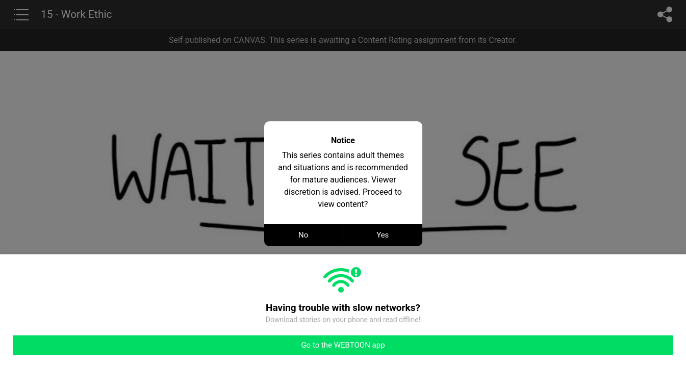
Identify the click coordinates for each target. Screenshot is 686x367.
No (303, 235)
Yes (382, 235)
